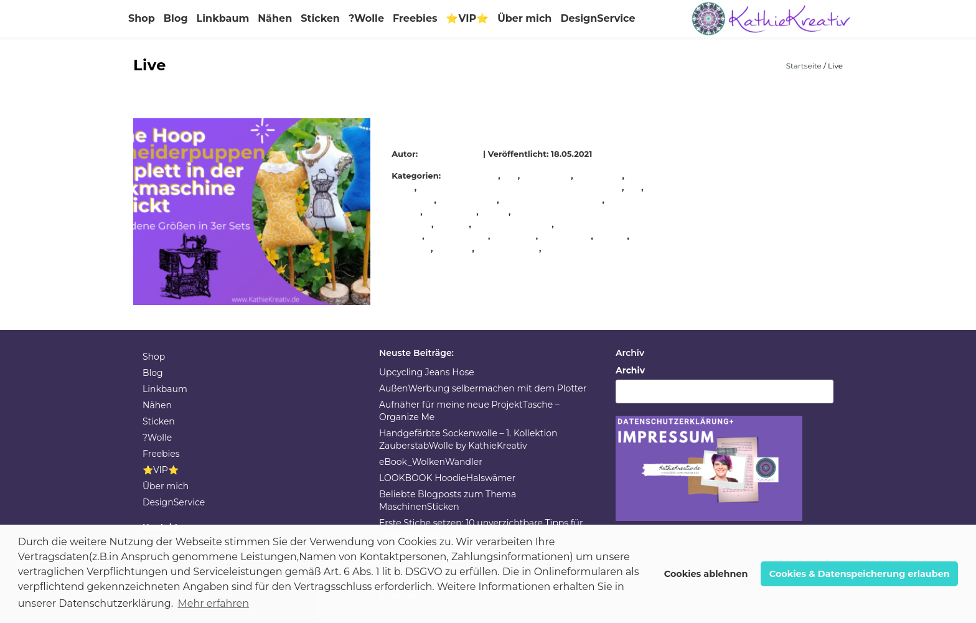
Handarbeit (547, 175)
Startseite (805, 65)
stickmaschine (508, 248)
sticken (611, 236)
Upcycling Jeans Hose (426, 372)
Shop (141, 18)
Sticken (320, 18)
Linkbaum (223, 18)
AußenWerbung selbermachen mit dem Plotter (482, 388)
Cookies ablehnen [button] (706, 573)
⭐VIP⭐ (467, 18)
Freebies (415, 18)
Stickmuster (570, 248)
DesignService (597, 18)
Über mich (524, 18)
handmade (599, 175)
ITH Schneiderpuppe (453, 124)
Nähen (275, 18)
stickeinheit (566, 236)
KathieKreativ (452, 154)
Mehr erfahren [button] (213, 603)
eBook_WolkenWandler (430, 461)
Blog (176, 18)
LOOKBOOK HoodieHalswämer (447, 478)
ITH (634, 187)
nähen (495, 212)
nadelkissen (451, 212)
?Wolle (366, 18)
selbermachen (458, 236)
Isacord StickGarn (521, 187)
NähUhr (452, 224)
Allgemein (476, 175)
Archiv (630, 370)
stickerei (454, 248)
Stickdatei (515, 236)
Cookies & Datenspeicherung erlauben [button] (859, 573)
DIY (511, 175)
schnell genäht (512, 224)
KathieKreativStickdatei (552, 200)
